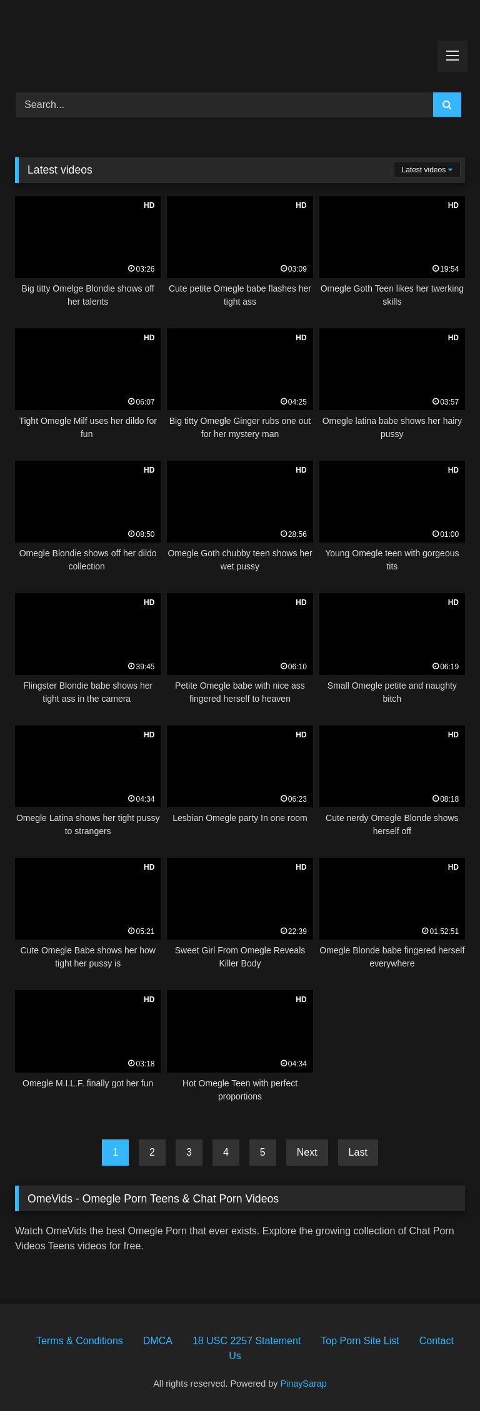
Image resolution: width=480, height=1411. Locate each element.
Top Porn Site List (360, 1340)
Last (358, 1152)
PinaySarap (303, 1384)
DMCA (157, 1340)
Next (307, 1152)
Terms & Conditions (79, 1340)
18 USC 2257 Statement (246, 1340)
